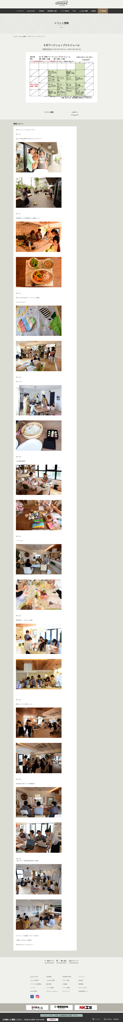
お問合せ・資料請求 (113, 1019)
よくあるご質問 (50, 980)
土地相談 (64, 984)
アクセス (97, 1019)
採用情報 (80, 984)
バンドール (81, 976)
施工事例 (48, 984)
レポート (75, 112)
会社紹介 (80, 980)
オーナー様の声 (34, 980)
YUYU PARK (33, 991)
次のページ (72, 961)
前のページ (50, 961)
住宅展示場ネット (83, 991)
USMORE (49, 976)
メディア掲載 (49, 987)
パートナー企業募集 (35, 984)
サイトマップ (66, 991)
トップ (15, 36)
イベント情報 (22, 36)
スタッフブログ (82, 987)
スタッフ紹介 (66, 980)
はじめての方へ (34, 976)
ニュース (32, 987)
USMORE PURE (66, 976)
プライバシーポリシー (52, 991)
